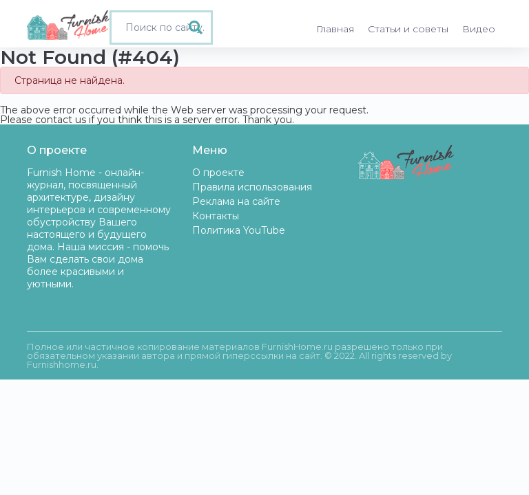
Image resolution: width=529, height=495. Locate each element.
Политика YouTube (238, 230)
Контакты (215, 216)
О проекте (218, 172)
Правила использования (252, 187)
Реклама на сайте (236, 201)
